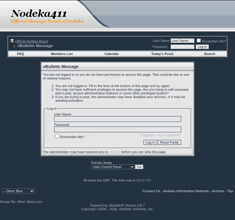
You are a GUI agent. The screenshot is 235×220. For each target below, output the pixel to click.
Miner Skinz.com (29, 202)
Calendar (112, 54)
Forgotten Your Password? (161, 135)
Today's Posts (162, 54)
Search (209, 54)
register (115, 152)
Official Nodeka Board (31, 41)
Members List (62, 54)
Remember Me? (211, 41)
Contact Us (151, 191)
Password (160, 47)
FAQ (20, 54)
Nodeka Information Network (186, 191)
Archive (218, 191)
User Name (161, 40)
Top (230, 191)
